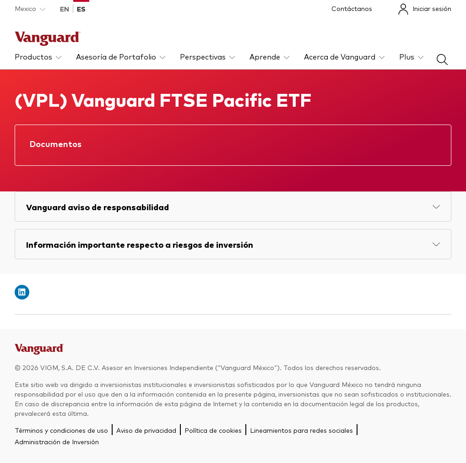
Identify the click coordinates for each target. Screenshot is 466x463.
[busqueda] (442, 62)
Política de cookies (213, 430)
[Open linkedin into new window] (22, 292)
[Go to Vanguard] (39, 352)
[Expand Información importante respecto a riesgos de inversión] (233, 244)
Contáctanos (351, 8)
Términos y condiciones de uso (61, 430)
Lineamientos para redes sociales (301, 430)
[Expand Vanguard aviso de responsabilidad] (233, 206)
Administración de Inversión (57, 441)
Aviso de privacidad (146, 430)
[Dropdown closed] (30, 8)
